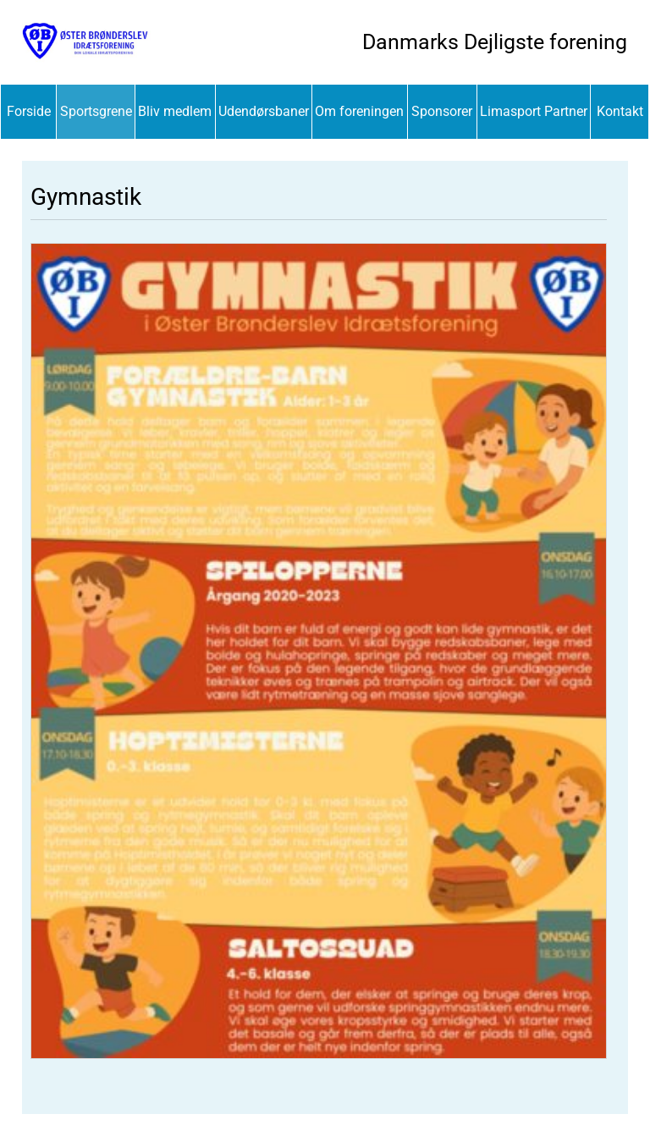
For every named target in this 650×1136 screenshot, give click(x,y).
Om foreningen (359, 111)
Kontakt (620, 111)
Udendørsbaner (263, 111)
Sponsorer (441, 111)
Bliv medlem (175, 111)
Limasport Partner (533, 111)
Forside (29, 111)
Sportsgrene (96, 111)
